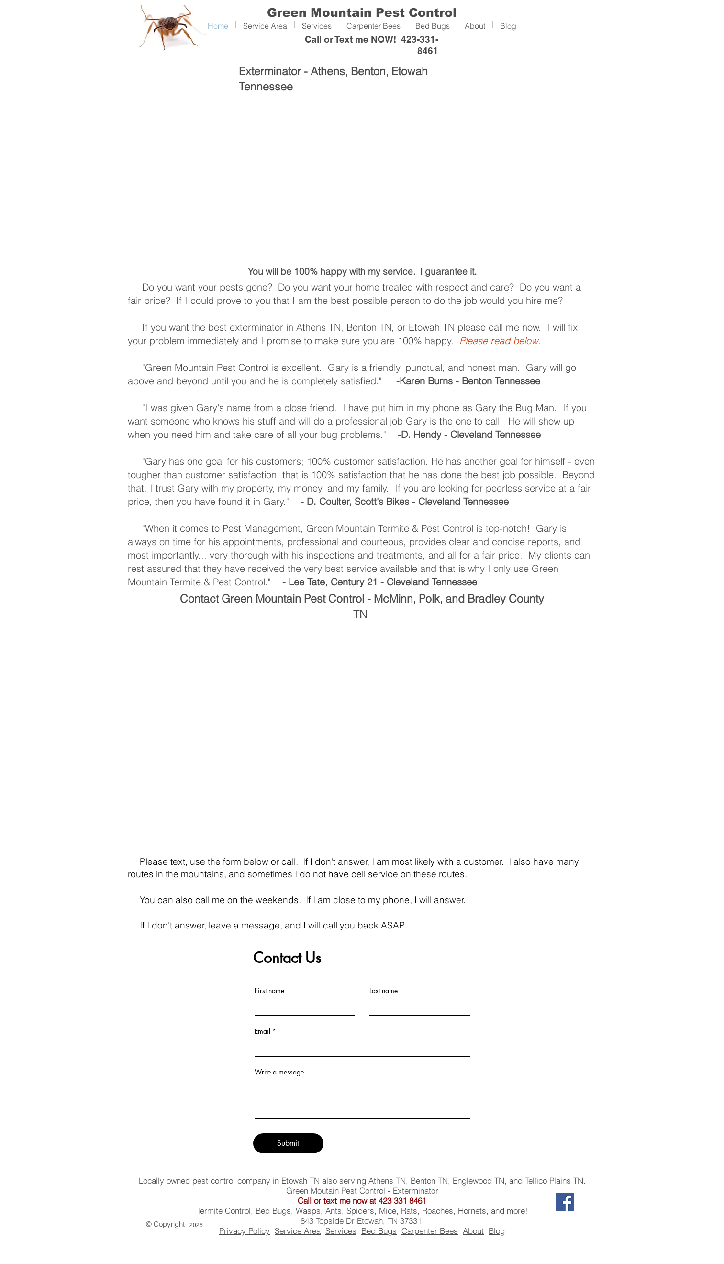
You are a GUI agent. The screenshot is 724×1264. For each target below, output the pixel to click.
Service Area (298, 1231)
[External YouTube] (361, 178)
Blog (497, 1231)
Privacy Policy (244, 1231)
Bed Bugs (379, 1231)
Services (340, 1231)
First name (269, 990)
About (473, 1231)
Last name (383, 990)
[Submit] (288, 1143)
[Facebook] (565, 1202)
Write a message (279, 1072)
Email (262, 1031)
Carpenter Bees (429, 1231)
